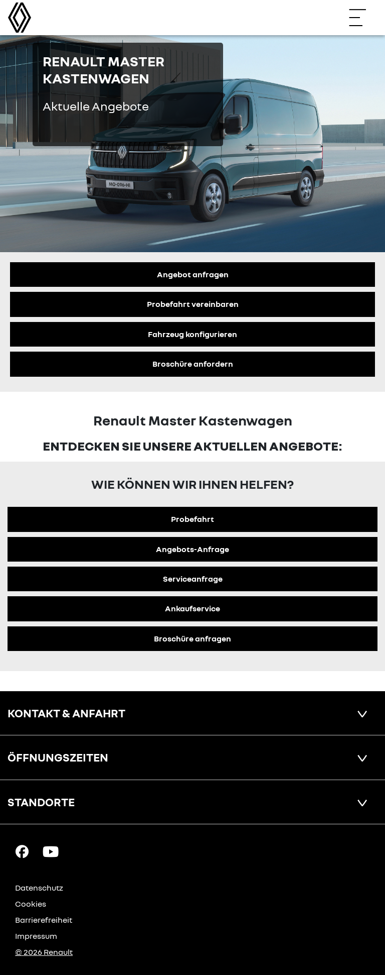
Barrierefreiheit (43, 920)
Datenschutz (39, 888)
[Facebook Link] (22, 851)
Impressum (36, 936)
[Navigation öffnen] (362, 18)
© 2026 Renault (44, 952)
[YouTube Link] (50, 851)
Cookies (30, 904)
